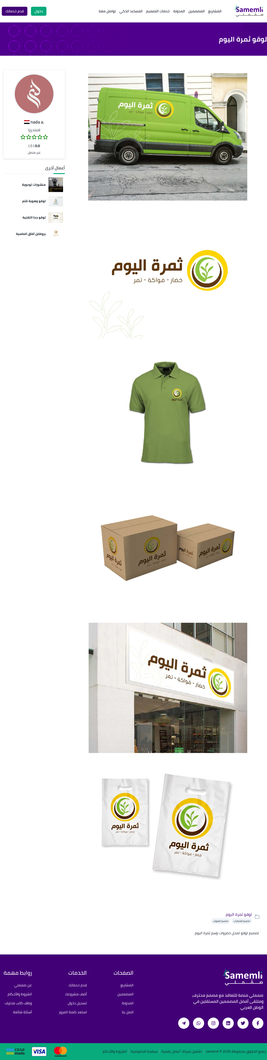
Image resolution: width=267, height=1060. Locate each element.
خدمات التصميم (158, 11)
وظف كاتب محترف (18, 1003)
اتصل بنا (128, 1012)
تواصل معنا (107, 11)
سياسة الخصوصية (144, 1052)
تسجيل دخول (77, 1003)
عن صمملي (23, 985)
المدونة (179, 11)
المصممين (196, 11)
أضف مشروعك (76, 994)
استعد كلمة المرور (73, 1012)
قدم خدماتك (77, 985)
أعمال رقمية (171, 1052)
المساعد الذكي (130, 11)
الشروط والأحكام (20, 994)
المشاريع (214, 11)
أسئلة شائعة (22, 1012)
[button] (34, 94)
